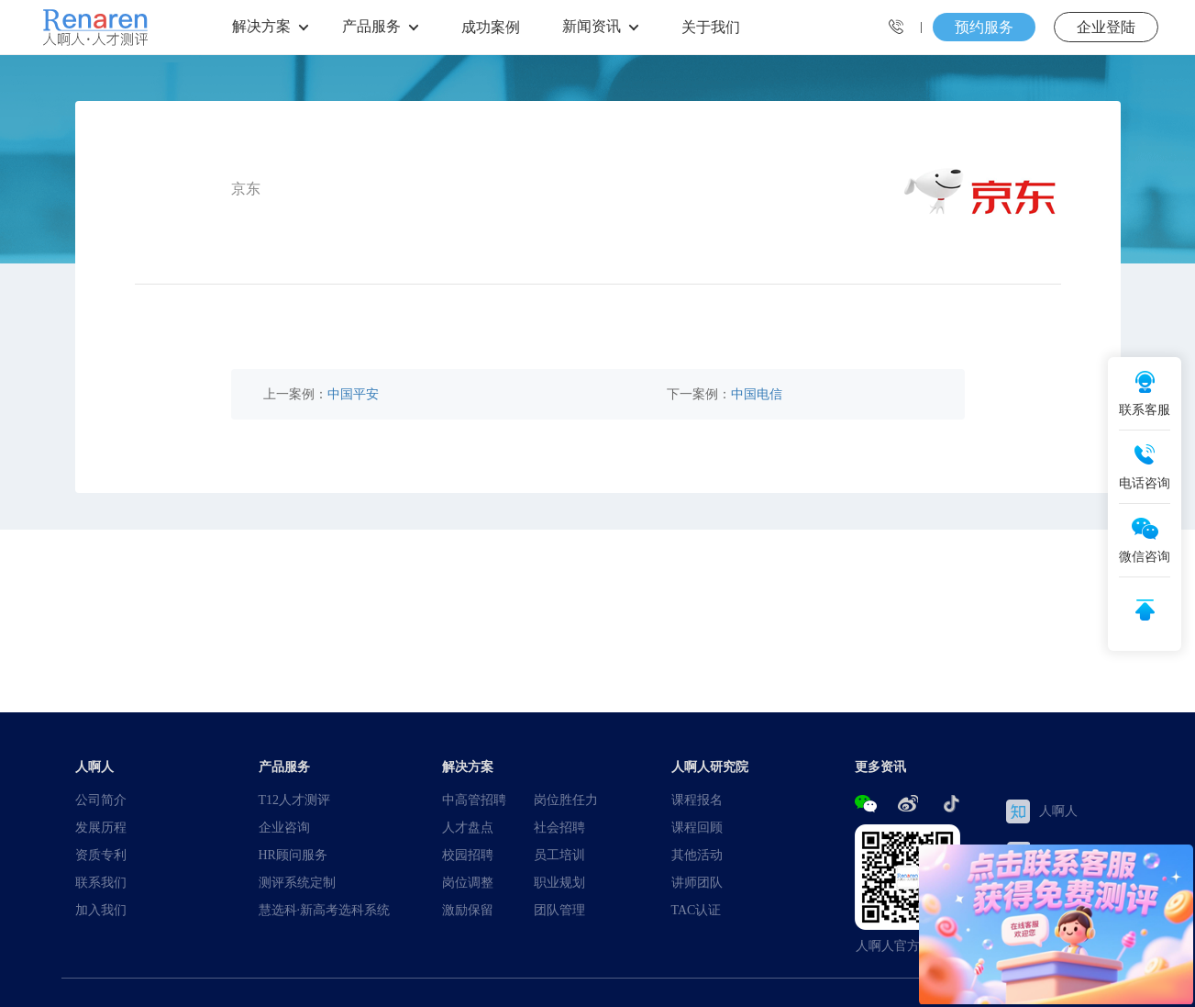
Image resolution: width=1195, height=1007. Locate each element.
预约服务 (984, 26)
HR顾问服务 (293, 854)
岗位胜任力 (566, 799)
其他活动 (697, 854)
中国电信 (756, 393)
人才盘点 (467, 827)
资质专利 (101, 854)
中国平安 (353, 393)
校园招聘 (467, 854)
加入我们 (101, 909)
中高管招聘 (474, 799)
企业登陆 (1106, 26)
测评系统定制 (297, 882)
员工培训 (559, 854)
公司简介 (101, 799)
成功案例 (490, 26)
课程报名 (697, 799)
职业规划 (559, 882)
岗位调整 (467, 882)
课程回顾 (697, 827)
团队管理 (559, 909)
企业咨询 (284, 827)
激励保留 (467, 909)
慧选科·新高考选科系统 (325, 909)
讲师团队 (697, 882)
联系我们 (101, 882)
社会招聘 (559, 827)
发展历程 (101, 827)
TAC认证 (696, 909)
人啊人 (1042, 811)
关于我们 (710, 26)
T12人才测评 (295, 799)
